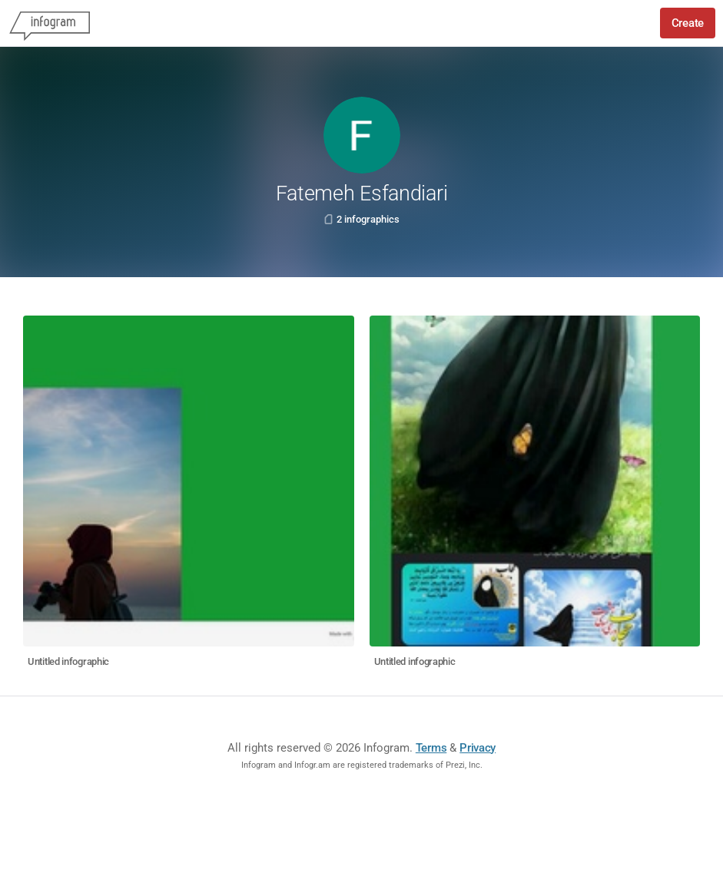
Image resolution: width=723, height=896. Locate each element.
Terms (431, 748)
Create (688, 23)
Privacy (477, 748)
